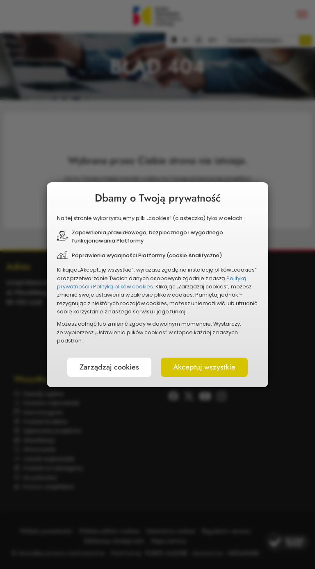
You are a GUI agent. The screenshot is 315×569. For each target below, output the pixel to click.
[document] (157, 284)
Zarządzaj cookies (109, 367)
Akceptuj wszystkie (204, 367)
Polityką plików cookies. (123, 286)
